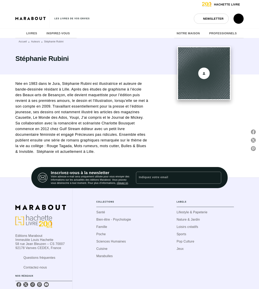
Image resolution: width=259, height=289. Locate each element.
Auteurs (35, 41)
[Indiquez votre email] (173, 177)
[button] (211, 19)
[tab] (19, 33)
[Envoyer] (216, 177)
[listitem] (18, 284)
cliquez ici (122, 183)
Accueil (23, 41)
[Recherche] (239, 19)
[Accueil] (32, 18)
